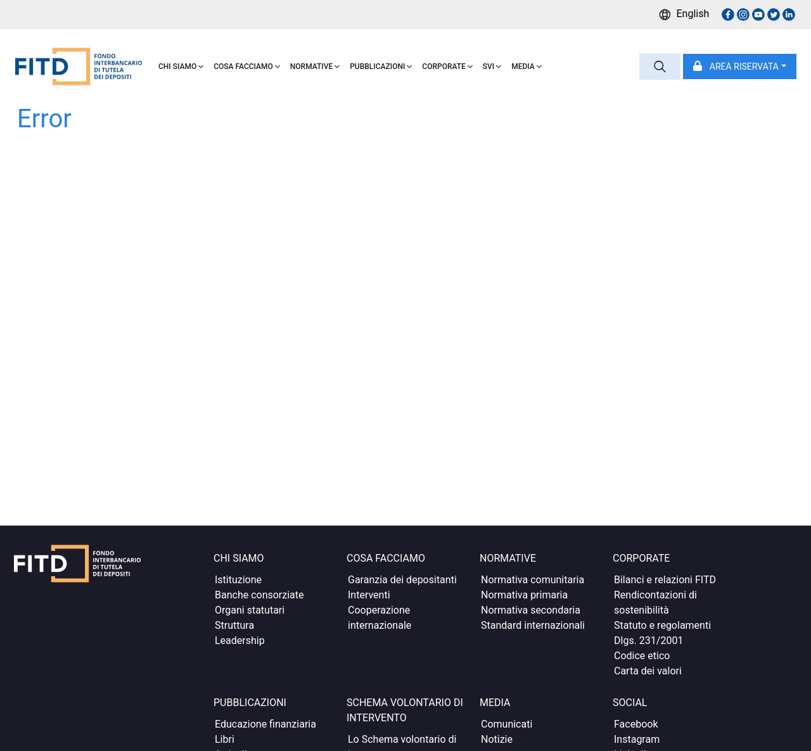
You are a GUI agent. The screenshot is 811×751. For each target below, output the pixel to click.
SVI (492, 66)
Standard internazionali (533, 625)
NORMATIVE (315, 66)
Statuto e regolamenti (662, 625)
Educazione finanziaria (265, 724)
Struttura (234, 625)
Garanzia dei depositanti (402, 580)
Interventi (369, 595)
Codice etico (642, 656)
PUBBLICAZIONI (381, 66)
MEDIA (526, 66)
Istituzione (238, 580)
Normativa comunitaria (532, 580)
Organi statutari (249, 610)
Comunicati (506, 724)
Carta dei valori (648, 671)
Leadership (240, 640)
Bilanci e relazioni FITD (665, 580)
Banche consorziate (259, 595)
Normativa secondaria (530, 610)
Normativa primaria (524, 595)
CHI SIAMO (180, 66)
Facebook (636, 724)
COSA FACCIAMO (247, 66)
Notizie (497, 739)
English (693, 14)
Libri (224, 739)
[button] (739, 66)
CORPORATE (447, 66)
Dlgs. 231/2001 (648, 640)
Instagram (637, 739)
